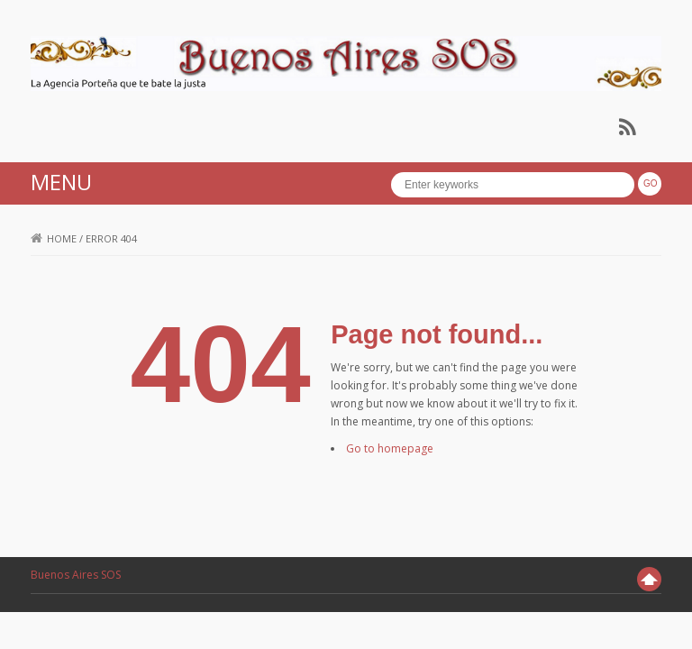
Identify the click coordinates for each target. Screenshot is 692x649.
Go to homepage (389, 448)
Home (54, 238)
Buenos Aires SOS (76, 574)
